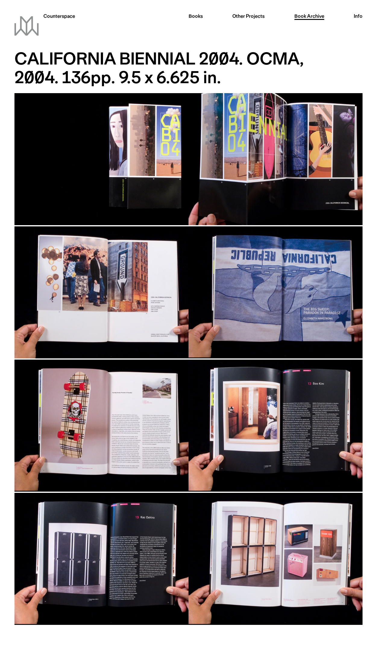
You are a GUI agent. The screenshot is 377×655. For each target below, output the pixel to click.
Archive (309, 16)
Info (358, 16)
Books (196, 16)
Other (248, 16)
